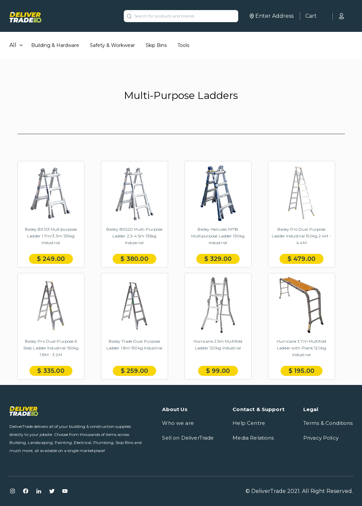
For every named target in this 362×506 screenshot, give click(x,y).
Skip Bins (156, 45)
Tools (183, 45)
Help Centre (248, 423)
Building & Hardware (55, 45)
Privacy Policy (321, 438)
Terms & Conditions (328, 423)
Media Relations (253, 438)
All (12, 45)
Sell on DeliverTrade (188, 438)
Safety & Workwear (112, 45)
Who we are (178, 423)
